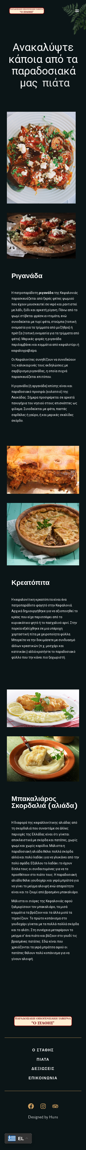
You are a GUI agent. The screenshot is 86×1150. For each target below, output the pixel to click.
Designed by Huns (43, 1117)
